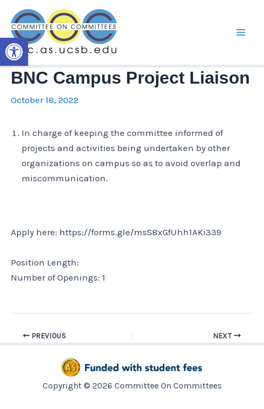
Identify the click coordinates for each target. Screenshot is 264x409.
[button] (14, 52)
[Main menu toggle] (241, 32)
